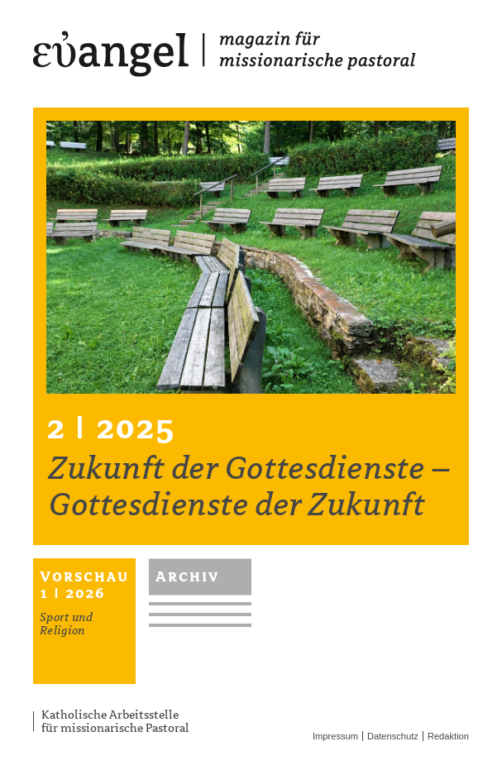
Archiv (187, 576)
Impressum (335, 736)
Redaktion (448, 736)
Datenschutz (392, 736)
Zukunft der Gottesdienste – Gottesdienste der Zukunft (250, 486)
